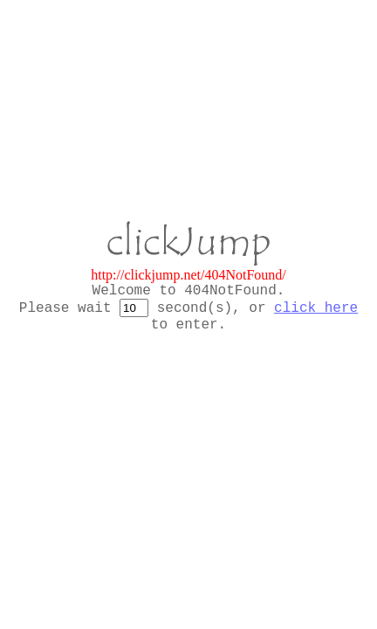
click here (316, 308)
